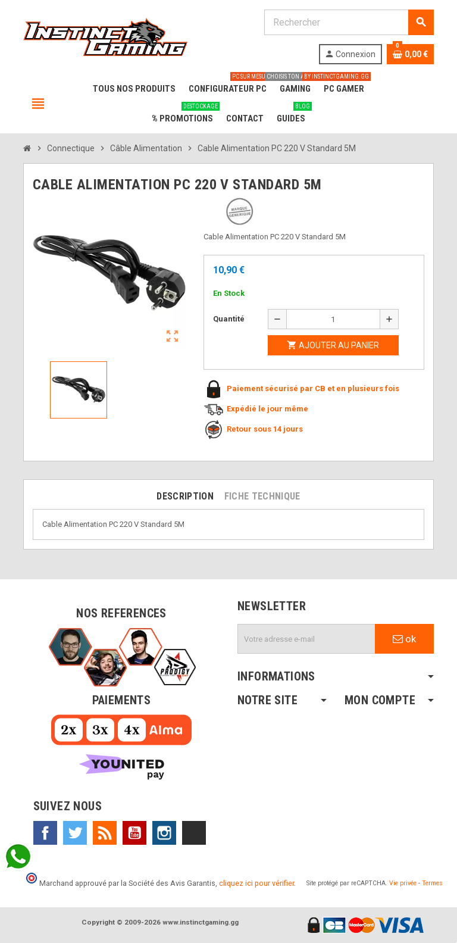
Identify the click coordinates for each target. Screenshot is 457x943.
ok (404, 639)
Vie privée (403, 883)
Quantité (229, 318)
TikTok (194, 833)
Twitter (75, 833)
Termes (432, 883)
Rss (105, 833)
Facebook (45, 833)
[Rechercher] (348, 22)
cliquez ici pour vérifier (256, 883)
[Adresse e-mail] (306, 639)
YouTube (134, 833)
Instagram (164, 833)
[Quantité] (333, 319)
